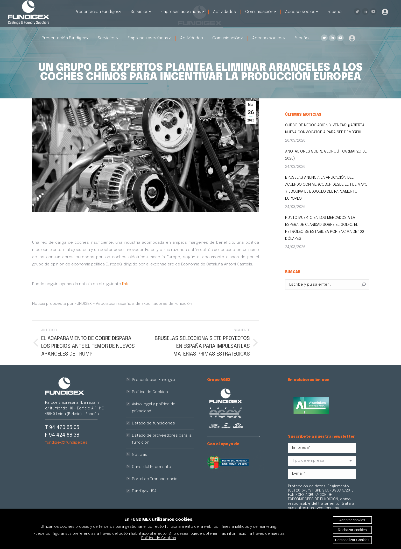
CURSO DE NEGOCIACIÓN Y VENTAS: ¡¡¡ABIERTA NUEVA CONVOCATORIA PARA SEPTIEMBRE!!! (324, 128)
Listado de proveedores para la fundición (162, 439)
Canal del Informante (151, 467)
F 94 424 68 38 (62, 435)
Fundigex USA (144, 491)
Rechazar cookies (352, 530)
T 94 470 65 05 (62, 427)
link (125, 284)
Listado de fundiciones (153, 423)
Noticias (139, 455)
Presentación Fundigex (153, 380)
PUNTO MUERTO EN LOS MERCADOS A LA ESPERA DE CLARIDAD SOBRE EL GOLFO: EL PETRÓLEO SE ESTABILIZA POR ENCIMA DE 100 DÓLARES (324, 228)
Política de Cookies (150, 392)
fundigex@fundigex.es (66, 442)
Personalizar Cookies (352, 540)
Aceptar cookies (352, 520)
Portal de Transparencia (154, 479)
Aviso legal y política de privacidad (153, 407)
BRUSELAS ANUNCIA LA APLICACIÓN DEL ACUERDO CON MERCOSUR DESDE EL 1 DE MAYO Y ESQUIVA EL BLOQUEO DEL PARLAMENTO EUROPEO (326, 188)
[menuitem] (65, 38)
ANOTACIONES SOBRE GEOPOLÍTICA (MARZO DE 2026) (326, 155)
